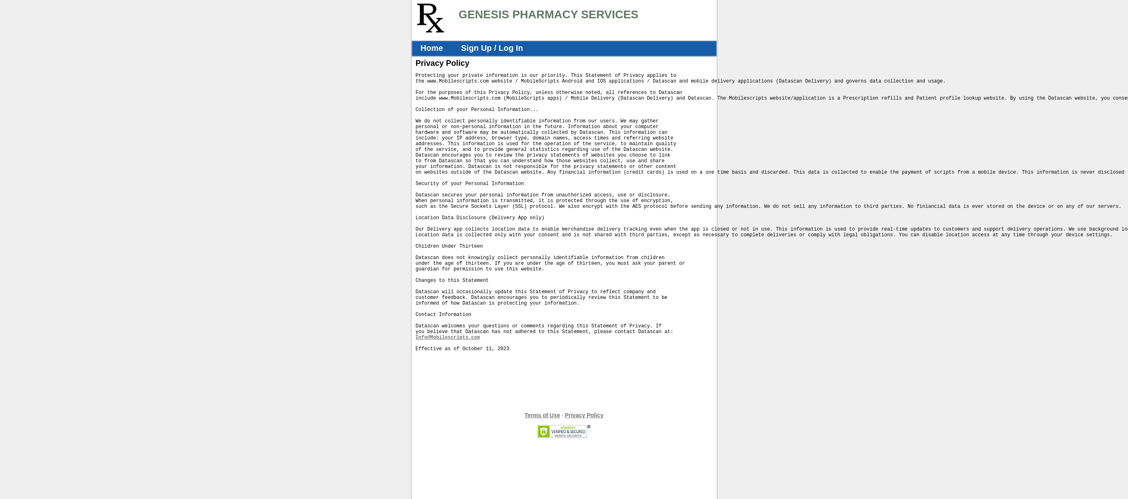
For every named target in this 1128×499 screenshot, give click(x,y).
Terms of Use (542, 475)
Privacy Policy (584, 475)
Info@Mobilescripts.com (448, 394)
